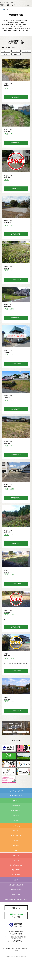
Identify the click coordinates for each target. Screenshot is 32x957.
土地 (16, 51)
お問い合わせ (16, 908)
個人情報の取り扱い (8, 949)
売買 (16, 54)
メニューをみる (25, 5)
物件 (26, 51)
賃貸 (5, 54)
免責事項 (24, 949)
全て (5, 51)
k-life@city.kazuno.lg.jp (18, 942)
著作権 (18, 949)
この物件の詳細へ (16, 97)
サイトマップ (16, 950)
